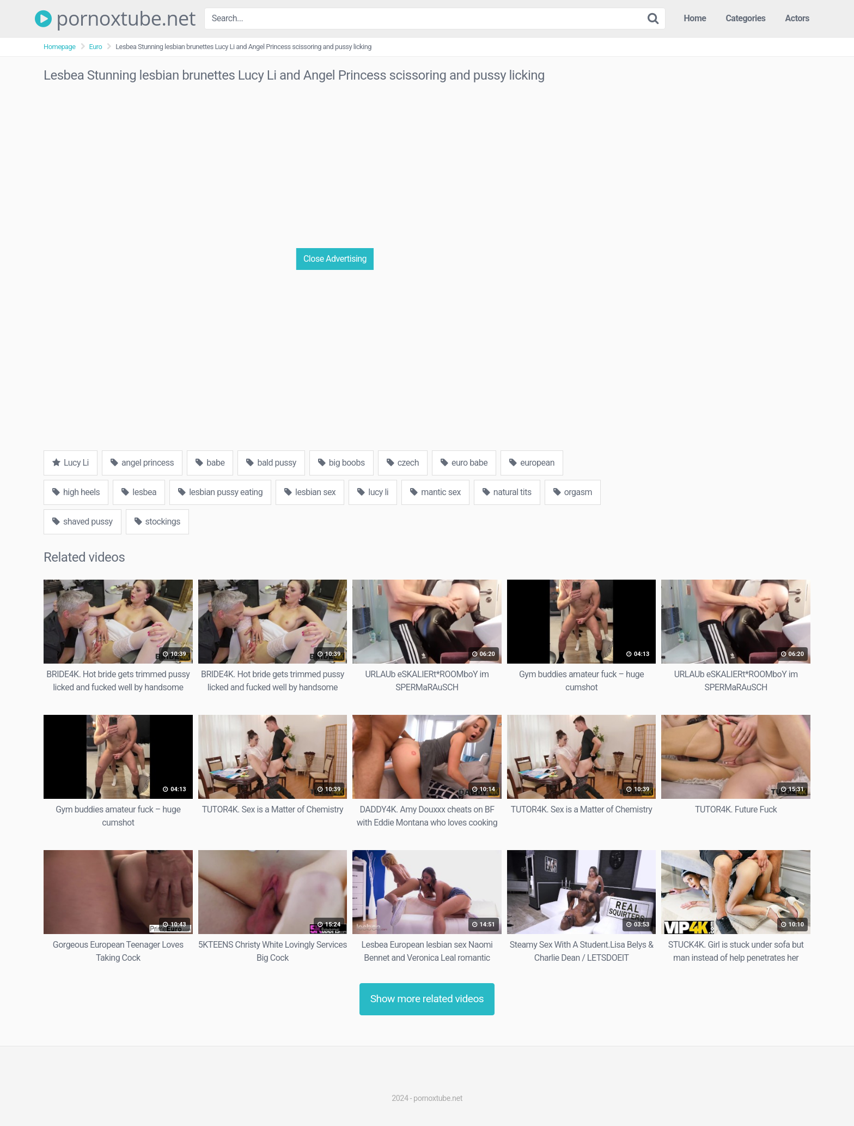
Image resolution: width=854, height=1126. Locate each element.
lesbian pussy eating (220, 492)
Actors (797, 18)
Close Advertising (335, 259)
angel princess (142, 462)
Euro (95, 47)
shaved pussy (82, 521)
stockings (157, 521)
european (531, 462)
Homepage (60, 47)
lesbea (138, 492)
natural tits (507, 492)
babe (210, 462)
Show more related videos (427, 998)
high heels (76, 492)
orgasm (572, 492)
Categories (745, 18)
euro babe (464, 462)
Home (695, 18)
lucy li (372, 492)
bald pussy (271, 462)
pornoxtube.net (115, 18)
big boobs (341, 462)
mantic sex (435, 492)
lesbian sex (309, 492)
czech (403, 462)
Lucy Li (70, 462)
